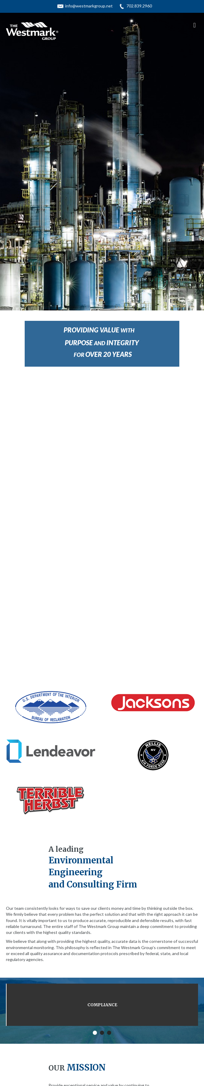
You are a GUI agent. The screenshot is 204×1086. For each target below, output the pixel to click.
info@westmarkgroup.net (89, 5)
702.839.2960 (139, 5)
